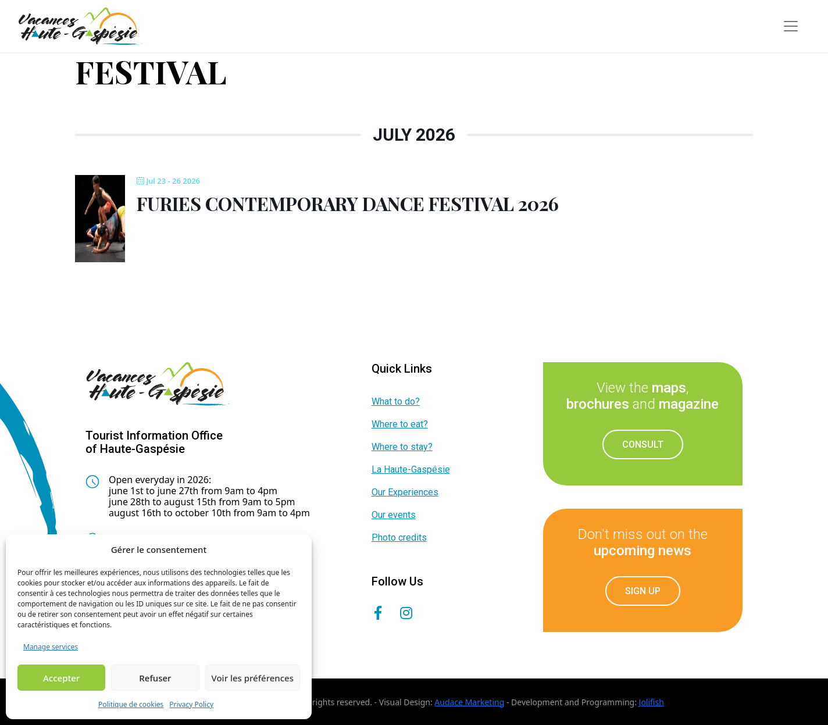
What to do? (396, 401)
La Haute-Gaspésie (411, 469)
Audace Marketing (469, 702)
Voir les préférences (253, 678)
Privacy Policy (191, 704)
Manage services (50, 647)
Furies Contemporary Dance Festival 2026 (348, 203)
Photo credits (399, 537)
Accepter (61, 678)
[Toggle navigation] (790, 26)
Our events (394, 514)
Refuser (155, 678)
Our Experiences (405, 492)
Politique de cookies (130, 704)
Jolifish (651, 702)
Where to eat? (400, 424)
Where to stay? (402, 446)
